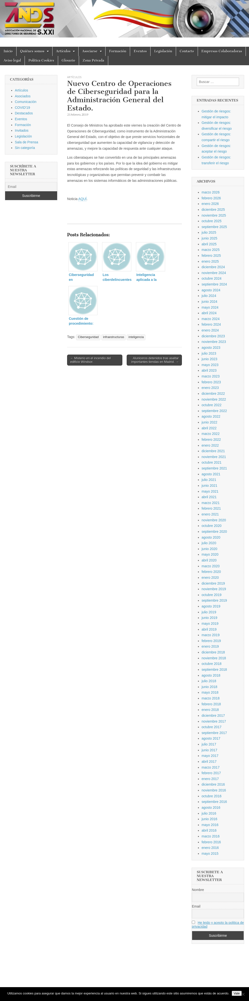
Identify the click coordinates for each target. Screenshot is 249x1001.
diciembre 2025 (213, 209)
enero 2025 (210, 261)
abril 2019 (209, 629)
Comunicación (25, 102)
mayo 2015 (210, 853)
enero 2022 (210, 445)
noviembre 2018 (214, 658)
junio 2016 (209, 819)
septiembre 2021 (214, 468)
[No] (242, 994)
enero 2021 (210, 514)
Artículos (63, 51)
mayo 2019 (210, 623)
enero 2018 (210, 710)
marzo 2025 (211, 250)
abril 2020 (209, 560)
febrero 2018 (211, 704)
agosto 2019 (211, 606)
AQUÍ (82, 199)
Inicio (8, 51)
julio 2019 (209, 612)
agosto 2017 (211, 738)
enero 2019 (210, 646)
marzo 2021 (211, 503)
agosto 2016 (211, 807)
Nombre (198, 890)
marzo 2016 (211, 836)
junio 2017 (209, 750)
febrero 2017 (211, 773)
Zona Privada (93, 60)
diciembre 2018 (213, 652)
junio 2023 (209, 359)
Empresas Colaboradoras (222, 51)
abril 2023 (209, 370)
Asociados (23, 96)
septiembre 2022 (214, 411)
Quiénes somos (32, 51)
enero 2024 (210, 330)
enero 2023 (210, 388)
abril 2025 (209, 244)
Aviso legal (12, 60)
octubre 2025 (212, 221)
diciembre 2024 (213, 267)
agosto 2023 (211, 347)
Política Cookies (41, 60)
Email (196, 906)
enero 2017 (210, 779)
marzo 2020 (211, 566)
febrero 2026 (211, 198)
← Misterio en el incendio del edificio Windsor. (90, 360)
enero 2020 (210, 577)
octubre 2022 (212, 405)
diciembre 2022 (213, 393)
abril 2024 (209, 313)
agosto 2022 (211, 416)
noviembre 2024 (214, 273)
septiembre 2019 (214, 600)
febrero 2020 (211, 572)
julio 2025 (209, 232)
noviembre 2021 (214, 457)
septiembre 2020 (214, 531)
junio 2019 (209, 618)
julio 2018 (209, 681)
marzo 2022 (211, 434)
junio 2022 (209, 422)
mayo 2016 (210, 825)
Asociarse (90, 51)
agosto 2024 (211, 290)
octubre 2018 (212, 664)
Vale (237, 993)
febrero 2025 (211, 255)
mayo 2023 (210, 365)
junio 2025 (209, 238)
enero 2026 (210, 204)
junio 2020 (209, 549)
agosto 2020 (211, 537)
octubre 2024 (212, 278)
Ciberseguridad (88, 337)
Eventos (140, 51)
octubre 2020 (212, 526)
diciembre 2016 (213, 784)
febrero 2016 (211, 842)
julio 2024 (209, 296)
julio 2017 (209, 744)
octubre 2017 (212, 727)
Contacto (187, 51)
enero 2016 (210, 848)
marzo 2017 (211, 767)
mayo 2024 (210, 307)
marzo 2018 (211, 698)
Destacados (24, 113)
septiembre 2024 (214, 284)
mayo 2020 (210, 554)
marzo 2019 (211, 635)
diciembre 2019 (213, 583)
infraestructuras (113, 337)
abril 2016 (209, 830)
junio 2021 (209, 485)
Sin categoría (25, 148)
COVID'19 (22, 108)
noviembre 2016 (214, 790)
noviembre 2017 (214, 721)
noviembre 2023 (214, 342)
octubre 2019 (212, 595)
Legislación (163, 51)
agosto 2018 (211, 675)
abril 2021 (209, 497)
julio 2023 (209, 353)
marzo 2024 (211, 319)
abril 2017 (209, 761)
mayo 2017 (210, 756)
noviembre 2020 (214, 520)
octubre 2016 (212, 796)
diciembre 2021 (213, 451)
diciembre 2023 (213, 336)
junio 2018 (209, 687)
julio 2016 (209, 813)
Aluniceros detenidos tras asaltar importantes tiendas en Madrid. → (155, 360)
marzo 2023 (211, 376)
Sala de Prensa (26, 142)
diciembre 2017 (213, 715)
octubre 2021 (212, 462)
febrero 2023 (211, 382)
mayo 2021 (210, 491)
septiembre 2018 (214, 669)
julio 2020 (209, 543)
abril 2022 (209, 428)
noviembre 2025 (214, 215)
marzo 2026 (211, 192)
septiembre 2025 (214, 227)
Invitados (21, 130)
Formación (117, 51)
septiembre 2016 (214, 802)
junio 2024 (209, 301)
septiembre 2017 (214, 733)
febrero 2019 (211, 641)
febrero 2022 (211, 439)
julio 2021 (209, 480)
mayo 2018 (210, 692)
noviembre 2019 (214, 589)
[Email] (31, 186)
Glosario (68, 60)
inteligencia (136, 337)
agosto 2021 (211, 474)
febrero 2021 (211, 508)
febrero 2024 (211, 324)
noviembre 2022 (214, 399)
